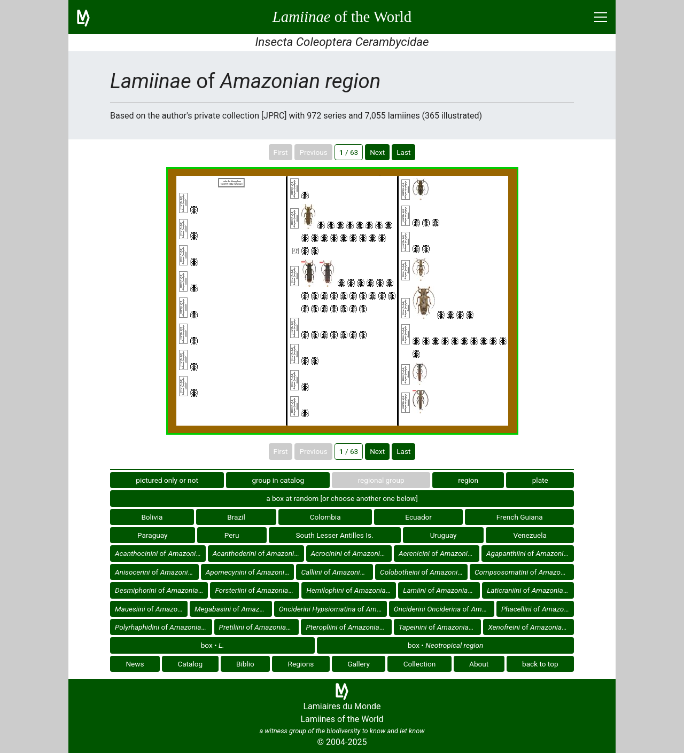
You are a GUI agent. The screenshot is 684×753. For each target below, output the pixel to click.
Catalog (190, 664)
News (135, 664)
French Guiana (519, 517)
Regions (301, 664)
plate (540, 480)
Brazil (236, 517)
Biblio (245, 664)
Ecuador (418, 517)
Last (403, 152)
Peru (231, 535)
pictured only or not (167, 480)
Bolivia (151, 517)
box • (212, 645)
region (468, 480)
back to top (540, 664)
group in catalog (278, 480)
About (478, 664)
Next (377, 152)
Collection (419, 664)
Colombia (325, 517)
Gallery (358, 664)
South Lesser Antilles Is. (335, 535)
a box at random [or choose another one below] (342, 498)
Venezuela (530, 535)
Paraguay (152, 535)
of (160, 553)
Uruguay (443, 535)
